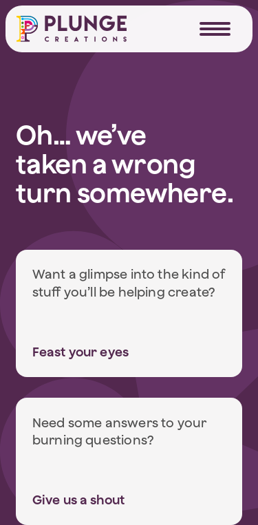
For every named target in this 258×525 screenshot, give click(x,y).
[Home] (72, 28)
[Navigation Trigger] (215, 29)
